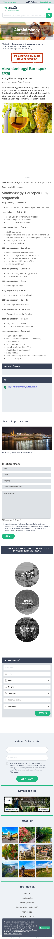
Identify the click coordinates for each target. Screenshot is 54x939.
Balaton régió (18, 44)
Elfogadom (44, 928)
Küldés (8, 536)
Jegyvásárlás (45, 2)
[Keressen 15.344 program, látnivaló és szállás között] (24, 15)
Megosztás (43, 809)
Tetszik (12, 809)
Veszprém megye (35, 44)
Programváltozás (27, 916)
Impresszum (27, 912)
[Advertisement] (27, 162)
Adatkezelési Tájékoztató (25, 530)
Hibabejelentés (27, 903)
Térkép (31, 2)
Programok (25, 46)
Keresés (42, 713)
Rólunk (27, 893)
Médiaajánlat (27, 898)
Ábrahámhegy (11, 46)
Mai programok (9, 2)
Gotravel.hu (17, 799)
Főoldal (5, 44)
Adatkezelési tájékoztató (27, 907)
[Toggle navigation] (49, 8)
